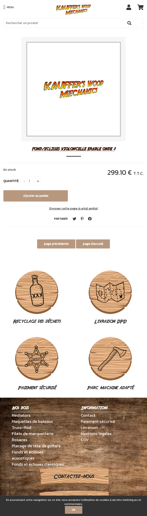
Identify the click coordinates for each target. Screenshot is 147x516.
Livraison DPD (110, 297)
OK (74, 510)
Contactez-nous (73, 476)
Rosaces (19, 440)
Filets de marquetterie (33, 434)
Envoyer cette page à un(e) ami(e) (73, 208)
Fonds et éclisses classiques (38, 464)
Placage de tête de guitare (36, 446)
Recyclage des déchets (37, 297)
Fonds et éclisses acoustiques (27, 455)
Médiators (21, 415)
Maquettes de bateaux (32, 421)
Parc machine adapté (110, 364)
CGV (85, 440)
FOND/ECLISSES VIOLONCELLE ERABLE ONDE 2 (73, 148)
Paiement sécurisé (37, 364)
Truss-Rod (21, 427)
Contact (88, 415)
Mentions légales (96, 434)
